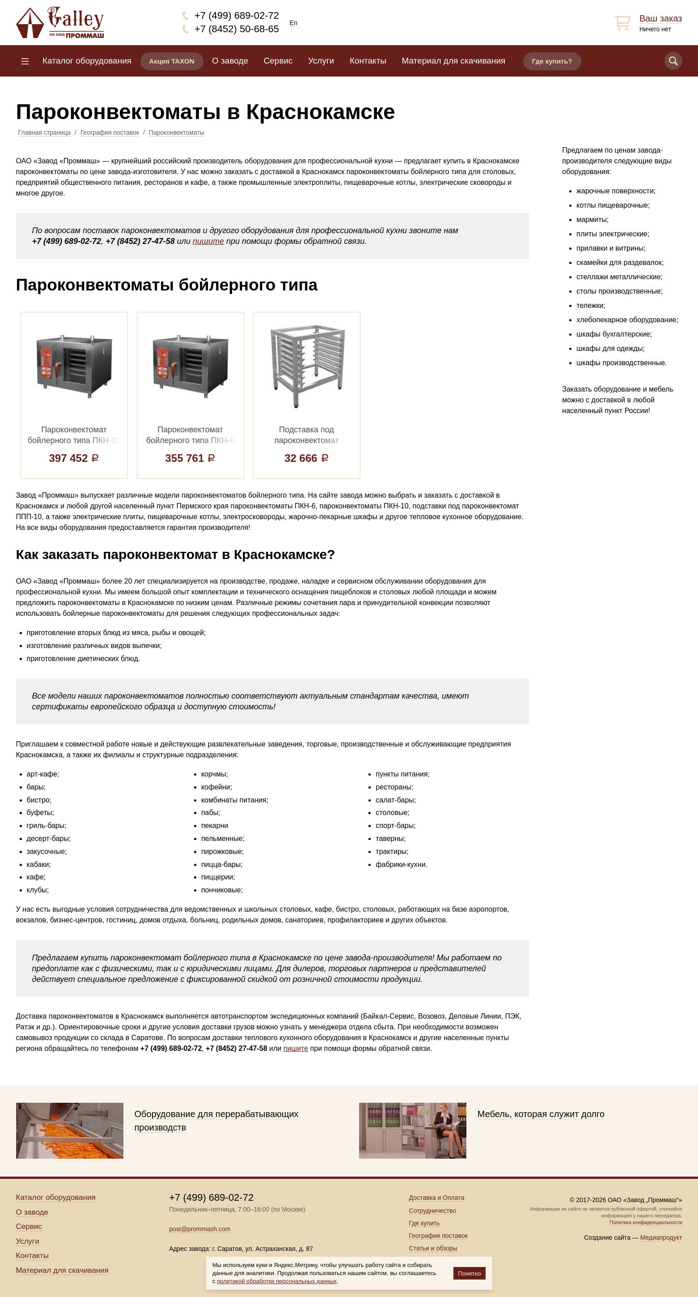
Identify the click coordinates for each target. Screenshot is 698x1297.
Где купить (424, 1223)
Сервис (278, 60)
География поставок (109, 132)
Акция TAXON (172, 61)
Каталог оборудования (86, 60)
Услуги (321, 60)
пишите (208, 241)
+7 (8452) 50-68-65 (237, 28)
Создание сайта (607, 1237)
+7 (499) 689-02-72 (237, 15)
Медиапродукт (661, 1237)
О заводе (230, 60)
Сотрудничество (432, 1210)
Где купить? (552, 61)
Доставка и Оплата (437, 1197)
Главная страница (44, 132)
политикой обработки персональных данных (277, 1281)
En (293, 22)
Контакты (368, 60)
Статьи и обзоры (433, 1248)
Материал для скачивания (453, 60)
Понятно (469, 1273)
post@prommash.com (199, 1229)
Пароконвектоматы (176, 132)
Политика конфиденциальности (645, 1222)
